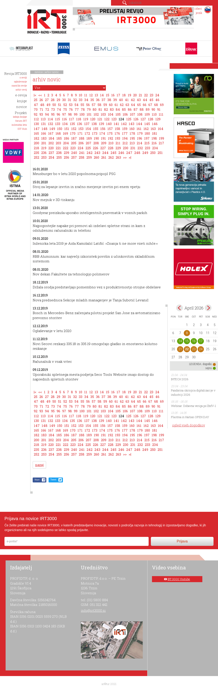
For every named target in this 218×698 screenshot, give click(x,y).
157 (110, 128)
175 (110, 133)
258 (81, 157)
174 (102, 133)
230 (125, 148)
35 (92, 99)
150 (59, 128)
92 (35, 114)
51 (59, 104)
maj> (208, 308)
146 (155, 123)
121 (99, 119)
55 (82, 104)
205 (73, 143)
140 (109, 123)
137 (87, 123)
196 (139, 138)
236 (44, 152)
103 (103, 114)
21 (140, 95)
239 (66, 152)
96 (58, 114)
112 (36, 119)
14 (102, 95)
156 (102, 128)
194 (125, 138)
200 (36, 143)
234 (155, 148)
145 (147, 123)
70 (36, 109)
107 (132, 114)
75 (65, 109)
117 (71, 119)
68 (156, 104)
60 (111, 104)
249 (145, 152)
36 (98, 99)
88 (142, 109)
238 (59, 152)
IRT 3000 (45, 22)
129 (157, 119)
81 (100, 109)
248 (137, 152)
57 (94, 104)
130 (36, 123)
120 (92, 119)
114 (50, 119)
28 (53, 99)
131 (43, 123)
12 (91, 95)
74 (59, 109)
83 (112, 109)
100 (82, 114)
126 (136, 119)
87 (136, 109)
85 (124, 109)
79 (89, 109)
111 (161, 114)
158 (117, 128)
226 (95, 148)
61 (116, 104)
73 (53, 109)
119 (85, 119)
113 (43, 119)
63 (127, 104)
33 (80, 99)
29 (58, 99)
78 (83, 109)
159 (124, 128)
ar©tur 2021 (109, 684)
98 (70, 114)
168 (58, 133)
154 (88, 128)
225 (88, 148)
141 (116, 123)
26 (41, 99)
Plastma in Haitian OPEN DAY (190, 417)
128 (150, 119)
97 (64, 114)
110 (154, 114)
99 (75, 114)
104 (110, 114)
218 (36, 148)
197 (147, 138)
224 (80, 148)
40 (121, 99)
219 (43, 148)
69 (162, 104)
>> (125, 157)
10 (80, 95)
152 (73, 128)
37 (103, 99)
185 (59, 138)
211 (117, 143)
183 (44, 138)
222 (65, 148)
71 (41, 109)
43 (139, 99)
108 (140, 114)
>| (130, 157)
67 (150, 104)
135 (72, 123)
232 (140, 148)
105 (118, 114)
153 (80, 128)
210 (110, 143)
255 (59, 157)
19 (129, 95)
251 (160, 152)
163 (153, 128)
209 (103, 143)
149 (52, 128)
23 (151, 95)
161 (139, 128)
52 (65, 104)
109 (147, 114)
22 (146, 95)
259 (89, 157)
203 (58, 143)
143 (131, 123)
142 (124, 123)
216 (154, 143)
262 (111, 157)
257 (74, 157)
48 (42, 104)
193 (117, 138)
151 (66, 128)
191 (103, 138)
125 (128, 119)
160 (132, 128)
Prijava (182, 541)
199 (161, 138)
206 (81, 143)
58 (99, 104)
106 (125, 114)
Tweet (53, 479)
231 (132, 148)
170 (72, 133)
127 (143, 119)
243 (97, 152)
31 (69, 99)
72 (47, 109)
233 (147, 148)
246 (121, 152)
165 (36, 133)
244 (105, 152)
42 (133, 99)
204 (66, 143)
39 (115, 99)
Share (37, 479)
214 (139, 143)
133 (57, 123)
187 (74, 138)
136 (79, 123)
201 (43, 143)
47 (36, 104)
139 (101, 123)
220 (51, 148)
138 (94, 123)
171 (80, 133)
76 (71, 109)
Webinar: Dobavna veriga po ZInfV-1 (193, 406)
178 (132, 133)
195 (132, 138)
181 (154, 133)
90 (153, 109)
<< (40, 95)
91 (158, 109)
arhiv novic (52, 72)
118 (78, 119)
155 (95, 128)
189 (89, 138)
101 (89, 114)
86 (130, 109)
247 (129, 152)
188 (81, 138)
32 (75, 99)
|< (35, 95)
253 (44, 157)
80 (94, 109)
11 (85, 95)
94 (47, 114)
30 (64, 99)
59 (105, 104)
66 (144, 104)
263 (118, 157)
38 (109, 99)
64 (133, 104)
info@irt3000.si (93, 610)
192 (110, 138)
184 (51, 138)
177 (125, 133)
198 (154, 138)
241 (82, 152)
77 (77, 109)
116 (64, 119)
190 (96, 138)
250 (153, 152)
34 (86, 99)
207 (88, 143)
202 (51, 143)
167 (50, 133)
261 (103, 157)
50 (54, 104)
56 (88, 104)
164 (160, 128)
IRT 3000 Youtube (179, 579)
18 (124, 95)
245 (113, 152)
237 (51, 152)
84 (118, 109)
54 (77, 104)
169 (65, 133)
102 (96, 114)
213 (132, 143)
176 (117, 133)
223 (73, 148)
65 (139, 104)
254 (51, 157)
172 (87, 133)
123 (114, 119)
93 (41, 114)
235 (36, 152)
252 (36, 157)
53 (71, 104)
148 (44, 128)
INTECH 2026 (179, 379)
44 (145, 99)
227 (103, 148)
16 (113, 95)
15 (107, 95)
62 (122, 104)
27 (47, 99)
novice (39, 72)
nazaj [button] (39, 465)
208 (96, 143)
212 (125, 143)
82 (106, 109)
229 (118, 148)
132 (50, 123)
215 (147, 143)
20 (135, 95)
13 (96, 95)
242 (89, 152)
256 (66, 157)
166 (43, 133)
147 (37, 128)
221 (58, 148)
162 (146, 128)
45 (151, 99)
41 (127, 99)
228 (110, 148)
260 (96, 157)
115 (57, 119)
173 (94, 133)
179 (140, 133)
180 (147, 133)
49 (48, 104)
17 (118, 95)
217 (161, 143)
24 (157, 95)
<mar (179, 308)
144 (139, 123)
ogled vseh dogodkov (188, 425)
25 (35, 99)
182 (36, 138)
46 (157, 99)
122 (106, 119)
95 (53, 114)
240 (74, 152)
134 (65, 123)
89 (148, 109)
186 (66, 138)
